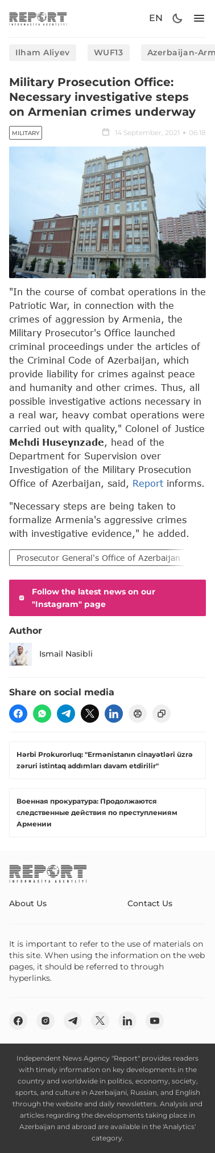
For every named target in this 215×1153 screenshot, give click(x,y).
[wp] (42, 713)
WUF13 (108, 52)
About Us (28, 903)
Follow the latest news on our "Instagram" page (85, 597)
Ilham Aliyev (42, 52)
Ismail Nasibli (51, 654)
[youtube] (155, 1021)
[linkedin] (114, 713)
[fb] (18, 713)
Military (25, 133)
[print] (138, 713)
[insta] (45, 1021)
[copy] (161, 713)
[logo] (38, 18)
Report (148, 483)
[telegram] (66, 713)
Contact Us (149, 903)
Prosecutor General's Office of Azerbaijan (98, 558)
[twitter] (90, 713)
